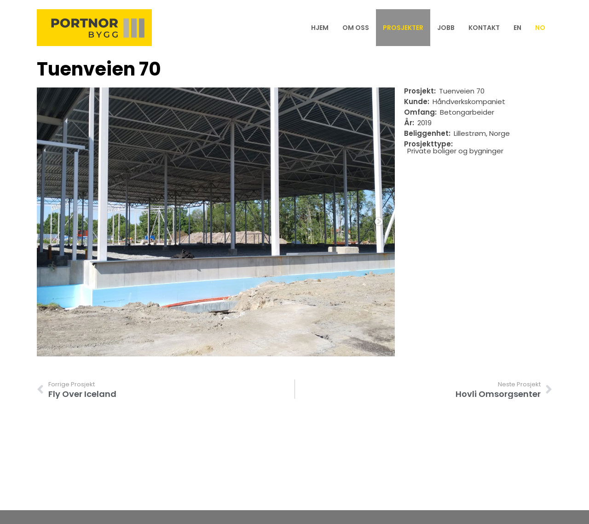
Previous (53, 222)
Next (378, 222)
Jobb (446, 27)
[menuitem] (517, 27)
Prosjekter (403, 27)
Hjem (320, 27)
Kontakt (484, 27)
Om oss (355, 27)
